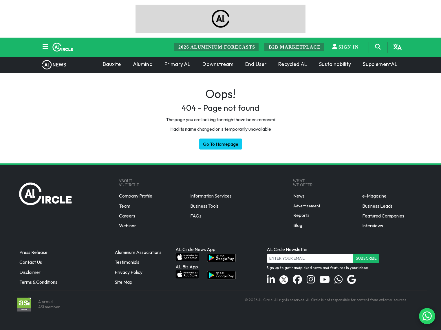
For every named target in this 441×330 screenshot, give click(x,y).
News (299, 196)
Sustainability (335, 64)
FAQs (196, 216)
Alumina (143, 64)
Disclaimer (30, 272)
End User (255, 64)
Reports (301, 215)
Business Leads (377, 206)
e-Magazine (374, 196)
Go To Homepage (220, 144)
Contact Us (30, 262)
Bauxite (112, 64)
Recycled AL (292, 64)
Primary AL (177, 64)
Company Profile (135, 196)
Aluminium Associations (138, 252)
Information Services (211, 196)
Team (124, 206)
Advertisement (306, 205)
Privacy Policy (128, 272)
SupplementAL (380, 64)
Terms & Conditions (38, 282)
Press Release (33, 252)
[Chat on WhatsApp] (427, 316)
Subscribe (366, 258)
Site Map (123, 282)
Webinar (127, 225)
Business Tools (204, 206)
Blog (297, 225)
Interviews (372, 225)
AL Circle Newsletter (287, 249)
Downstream (217, 64)
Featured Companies (383, 216)
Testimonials (127, 262)
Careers (127, 216)
